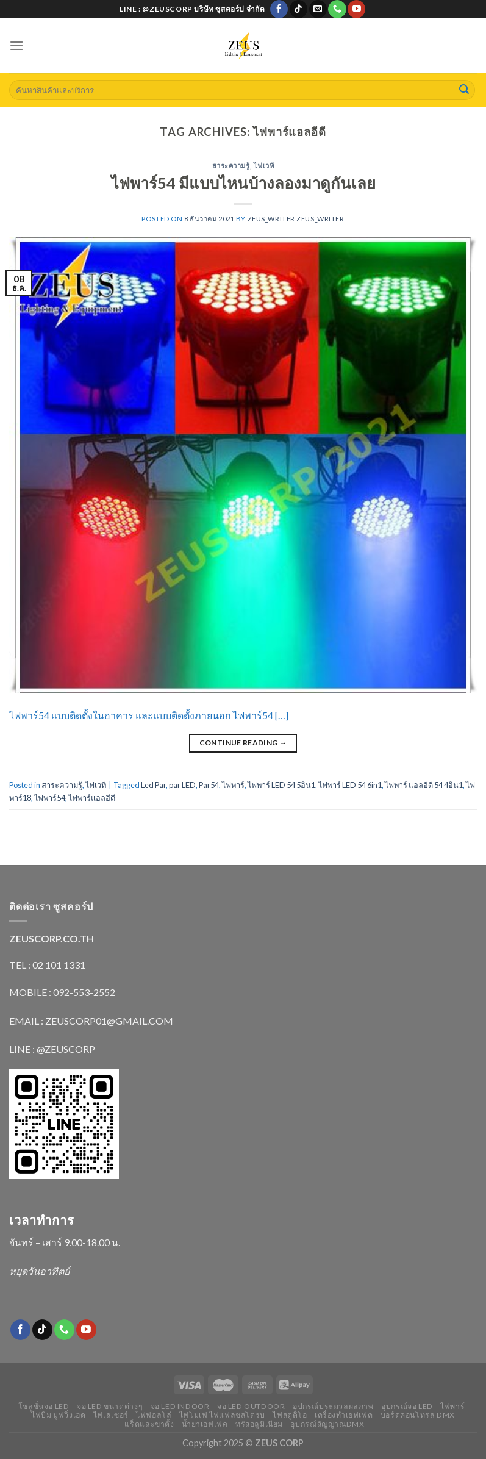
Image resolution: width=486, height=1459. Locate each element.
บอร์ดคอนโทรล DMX (418, 1414)
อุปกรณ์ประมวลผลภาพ (333, 1406)
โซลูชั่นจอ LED (44, 1406)
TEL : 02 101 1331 (47, 964)
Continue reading (243, 742)
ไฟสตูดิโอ (290, 1414)
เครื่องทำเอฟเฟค (344, 1414)
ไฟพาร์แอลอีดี (91, 798)
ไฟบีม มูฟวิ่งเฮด (58, 1414)
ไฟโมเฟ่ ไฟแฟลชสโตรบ (222, 1414)
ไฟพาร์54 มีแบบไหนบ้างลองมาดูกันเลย (243, 183)
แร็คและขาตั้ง (149, 1424)
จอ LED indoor (180, 1406)
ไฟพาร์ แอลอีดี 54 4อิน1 (424, 785)
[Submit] (464, 90)
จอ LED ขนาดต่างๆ (110, 1406)
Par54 (209, 785)
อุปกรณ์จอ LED (407, 1406)
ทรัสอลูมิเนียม (259, 1424)
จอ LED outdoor (251, 1406)
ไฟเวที (264, 166)
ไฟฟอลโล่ (153, 1414)
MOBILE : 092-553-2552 (62, 992)
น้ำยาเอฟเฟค (205, 1424)
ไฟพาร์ (233, 785)
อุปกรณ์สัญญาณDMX (327, 1424)
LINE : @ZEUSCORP (52, 1049)
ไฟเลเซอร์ (111, 1414)
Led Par (153, 785)
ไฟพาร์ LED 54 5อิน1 (281, 785)
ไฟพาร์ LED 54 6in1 (350, 785)
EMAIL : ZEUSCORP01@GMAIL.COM (91, 1021)
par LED (182, 785)
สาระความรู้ (231, 166)
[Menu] (16, 45)
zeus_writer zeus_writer (296, 219)
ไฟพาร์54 (49, 798)
